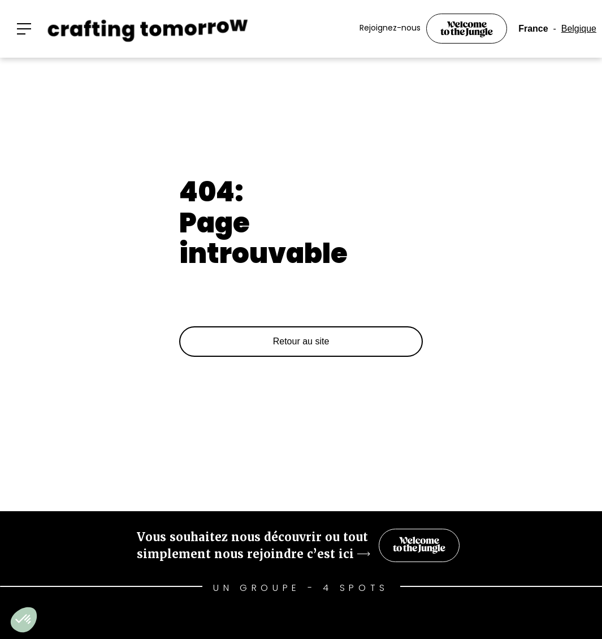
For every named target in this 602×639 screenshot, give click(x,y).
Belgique (578, 28)
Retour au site (301, 341)
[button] (24, 28)
